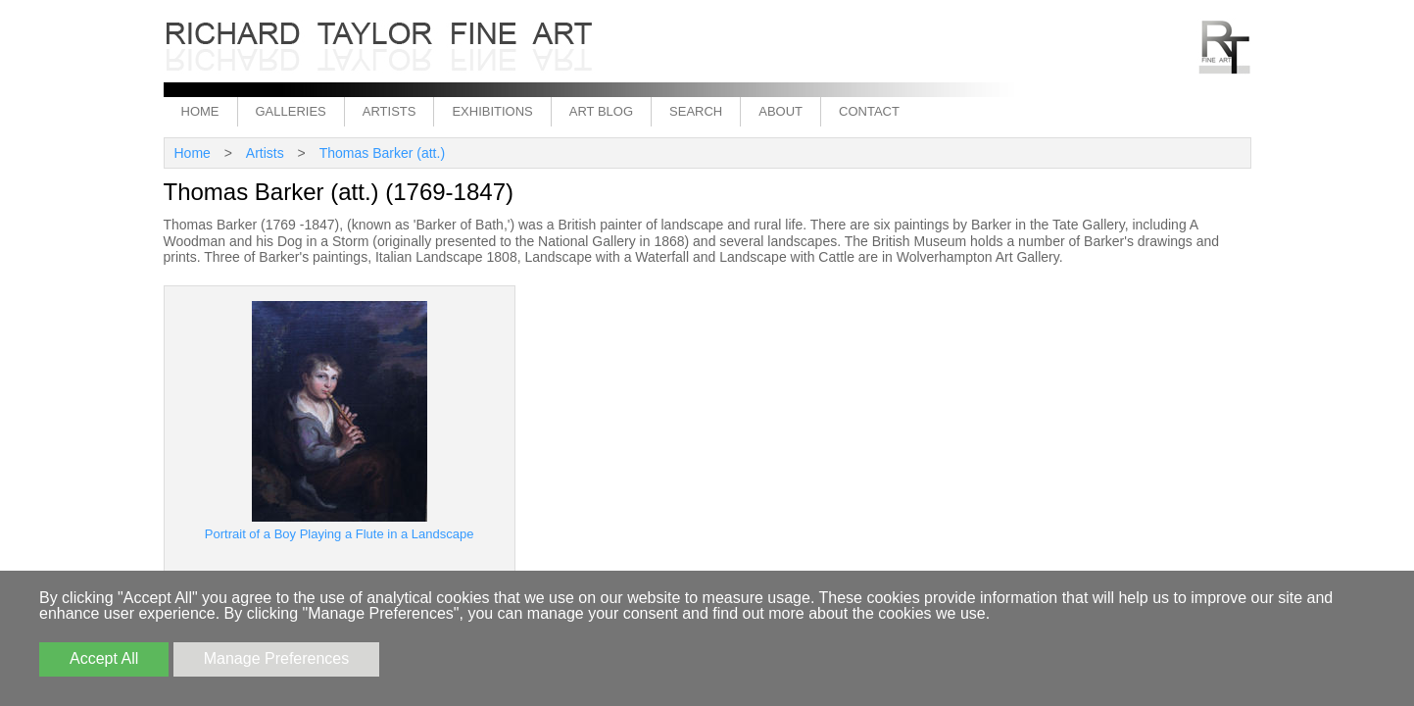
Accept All (104, 658)
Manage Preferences (277, 658)
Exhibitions (492, 111)
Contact (869, 111)
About (780, 111)
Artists (389, 111)
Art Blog (601, 111)
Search (695, 111)
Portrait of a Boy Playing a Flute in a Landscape (339, 534)
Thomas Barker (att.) (382, 153)
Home (200, 111)
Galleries (291, 111)
